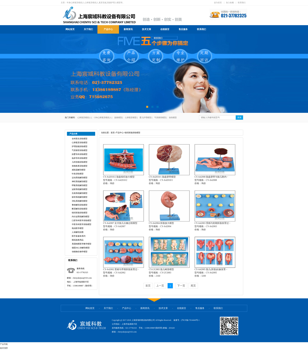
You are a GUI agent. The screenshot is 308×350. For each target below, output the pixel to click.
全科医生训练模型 (79, 139)
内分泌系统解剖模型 (80, 216)
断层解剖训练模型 (79, 209)
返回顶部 (4, 348)
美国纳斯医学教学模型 (81, 244)
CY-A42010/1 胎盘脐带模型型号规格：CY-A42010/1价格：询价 (162, 180)
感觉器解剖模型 (78, 170)
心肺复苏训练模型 (79, 142)
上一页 (160, 285)
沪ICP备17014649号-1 (190, 320)
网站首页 (70, 29)
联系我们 (242, 2)
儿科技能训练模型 (79, 162)
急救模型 (118, 117)
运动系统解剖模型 (79, 177)
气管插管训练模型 (79, 150)
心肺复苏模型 (131, 117)
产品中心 (108, 29)
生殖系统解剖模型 (79, 193)
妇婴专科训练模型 (79, 154)
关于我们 (88, 29)
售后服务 (183, 29)
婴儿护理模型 (145, 117)
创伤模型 (173, 117)
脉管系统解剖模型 (79, 197)
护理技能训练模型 (79, 146)
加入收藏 (230, 2)
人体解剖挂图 (77, 232)
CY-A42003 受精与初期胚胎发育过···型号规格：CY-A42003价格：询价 (213, 226)
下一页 (181, 285)
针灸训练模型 (77, 174)
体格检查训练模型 (79, 166)
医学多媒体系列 (78, 236)
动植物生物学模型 (79, 251)
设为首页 (218, 2)
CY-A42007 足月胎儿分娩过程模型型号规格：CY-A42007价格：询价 (120, 226)
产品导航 (4, 344)
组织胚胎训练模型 (79, 213)
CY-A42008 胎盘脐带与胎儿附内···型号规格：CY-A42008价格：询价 (211, 180)
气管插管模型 (160, 117)
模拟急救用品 (77, 240)
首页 (113, 132)
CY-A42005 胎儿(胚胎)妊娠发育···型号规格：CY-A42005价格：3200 (211, 272)
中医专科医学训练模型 (81, 224)
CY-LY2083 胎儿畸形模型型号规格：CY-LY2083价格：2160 (161, 272)
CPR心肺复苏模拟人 (102, 117)
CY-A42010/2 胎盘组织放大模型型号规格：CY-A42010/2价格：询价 (119, 180)
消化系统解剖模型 (79, 201)
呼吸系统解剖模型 (79, 185)
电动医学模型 (77, 228)
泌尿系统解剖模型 (79, 189)
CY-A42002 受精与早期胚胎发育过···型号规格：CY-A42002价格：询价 (121, 272)
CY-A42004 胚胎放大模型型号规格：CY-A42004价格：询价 (161, 226)
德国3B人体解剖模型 (81, 248)
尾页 (193, 285)
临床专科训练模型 (79, 158)
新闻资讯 (128, 29)
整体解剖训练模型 (79, 205)
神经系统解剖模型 (79, 181)
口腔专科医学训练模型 (81, 220)
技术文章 (146, 29)
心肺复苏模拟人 (84, 117)
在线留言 (164, 29)
